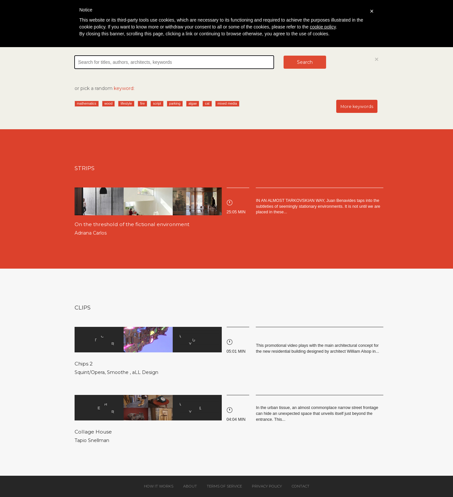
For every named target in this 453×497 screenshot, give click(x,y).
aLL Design (145, 372)
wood (108, 103)
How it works (158, 486)
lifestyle (126, 103)
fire (142, 103)
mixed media (227, 103)
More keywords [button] (356, 106)
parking (174, 103)
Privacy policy (267, 486)
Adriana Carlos (91, 233)
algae (192, 103)
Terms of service (224, 486)
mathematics (86, 103)
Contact (300, 486)
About (190, 486)
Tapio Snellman (92, 440)
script (157, 103)
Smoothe (118, 372)
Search (305, 62)
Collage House (93, 432)
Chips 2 (84, 364)
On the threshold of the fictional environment (132, 224)
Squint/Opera (90, 372)
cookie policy (323, 26)
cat (207, 103)
